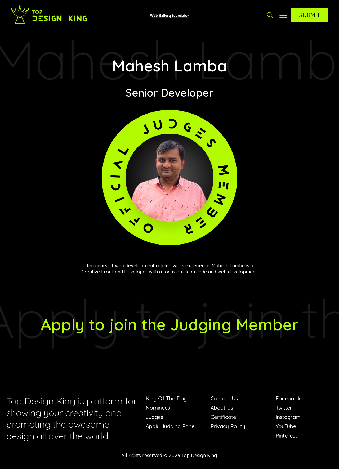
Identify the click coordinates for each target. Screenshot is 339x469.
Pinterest (286, 435)
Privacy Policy (228, 426)
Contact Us (224, 398)
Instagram (288, 417)
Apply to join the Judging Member (169, 324)
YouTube (286, 426)
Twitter (284, 407)
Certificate (223, 417)
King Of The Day (166, 398)
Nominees (158, 407)
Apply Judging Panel (171, 426)
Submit (309, 15)
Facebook (288, 398)
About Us (222, 407)
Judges (154, 417)
